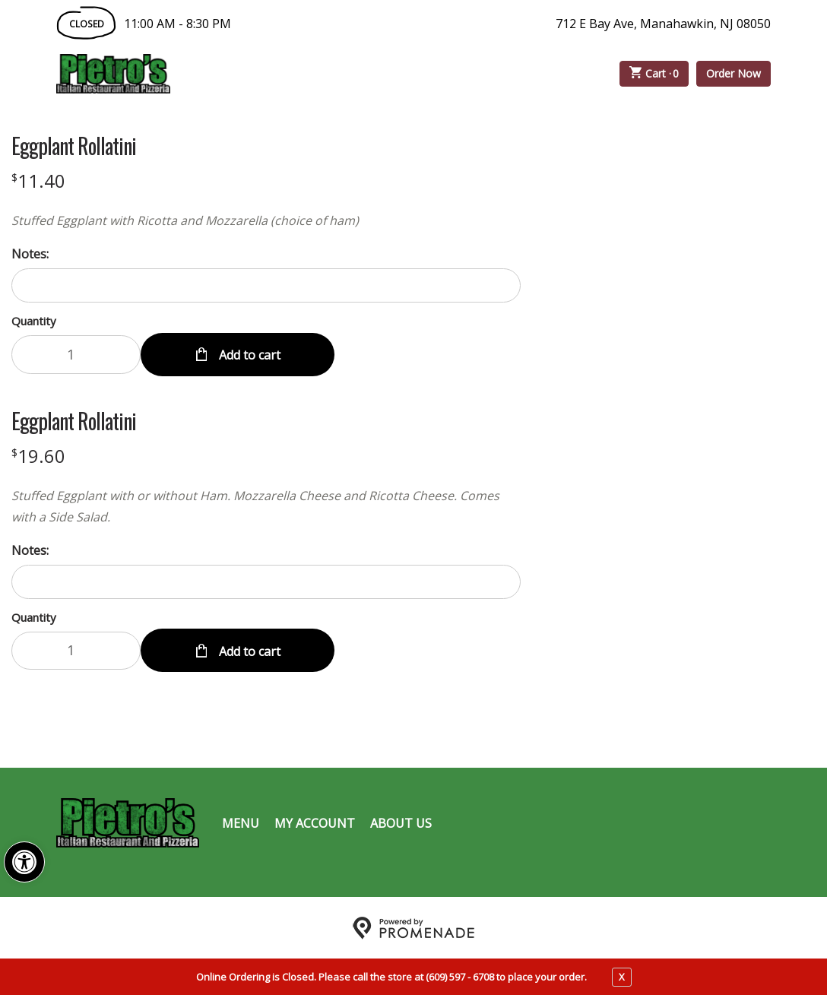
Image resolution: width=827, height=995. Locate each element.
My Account (314, 821)
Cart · (654, 73)
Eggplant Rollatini (73, 146)
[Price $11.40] (38, 180)
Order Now (733, 73)
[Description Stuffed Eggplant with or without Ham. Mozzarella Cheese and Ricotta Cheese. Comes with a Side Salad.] (266, 505)
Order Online (257, 73)
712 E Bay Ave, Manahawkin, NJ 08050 (663, 23)
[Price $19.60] (38, 454)
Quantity (33, 320)
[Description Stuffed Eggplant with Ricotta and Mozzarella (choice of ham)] (266, 220)
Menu (240, 821)
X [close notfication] (622, 977)
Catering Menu (390, 73)
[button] (24, 862)
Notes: (30, 254)
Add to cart (248, 354)
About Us (401, 821)
